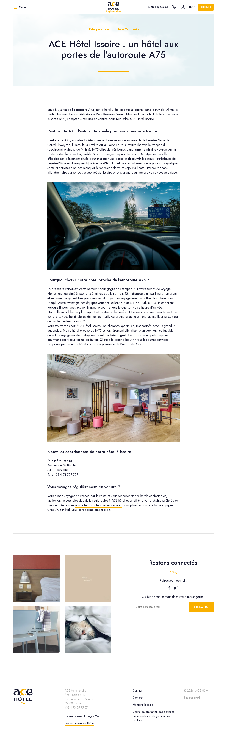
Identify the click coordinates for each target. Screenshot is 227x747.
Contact (137, 690)
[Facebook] (169, 589)
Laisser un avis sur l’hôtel (79, 723)
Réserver (206, 7)
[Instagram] (176, 589)
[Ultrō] (197, 698)
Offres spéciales (158, 7)
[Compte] (183, 7)
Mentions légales (143, 705)
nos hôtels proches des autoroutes (98, 505)
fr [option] (190, 7)
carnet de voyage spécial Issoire (90, 172)
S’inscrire (201, 607)
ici (113, 339)
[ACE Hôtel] (113, 7)
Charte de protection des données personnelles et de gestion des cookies (153, 716)
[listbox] (192, 7)
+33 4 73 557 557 (66, 474)
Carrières (138, 698)
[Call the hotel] (174, 7)
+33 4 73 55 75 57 (76, 708)
